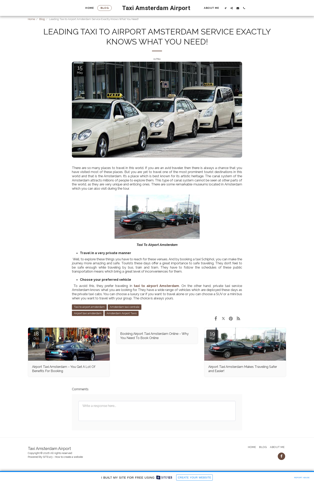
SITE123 (47, 456)
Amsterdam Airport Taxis (122, 313)
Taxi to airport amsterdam (89, 306)
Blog (42, 19)
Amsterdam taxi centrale (124, 306)
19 (212, 335)
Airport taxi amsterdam (88, 313)
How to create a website (69, 456)
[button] (225, 8)
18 (36, 335)
